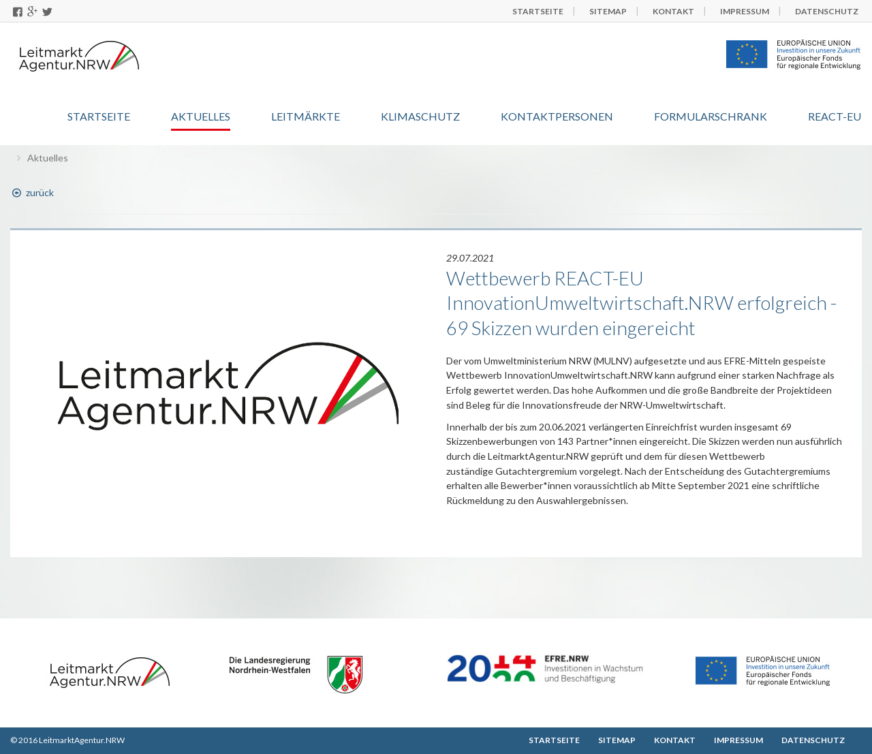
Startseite (98, 116)
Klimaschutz (420, 116)
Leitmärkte (305, 116)
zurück (32, 192)
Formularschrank (710, 116)
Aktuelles (200, 116)
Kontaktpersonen (557, 116)
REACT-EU (834, 116)
